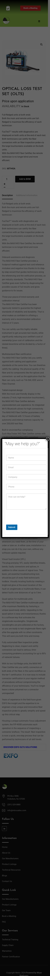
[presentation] (26, 523)
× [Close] (48, 439)
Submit (11, 527)
